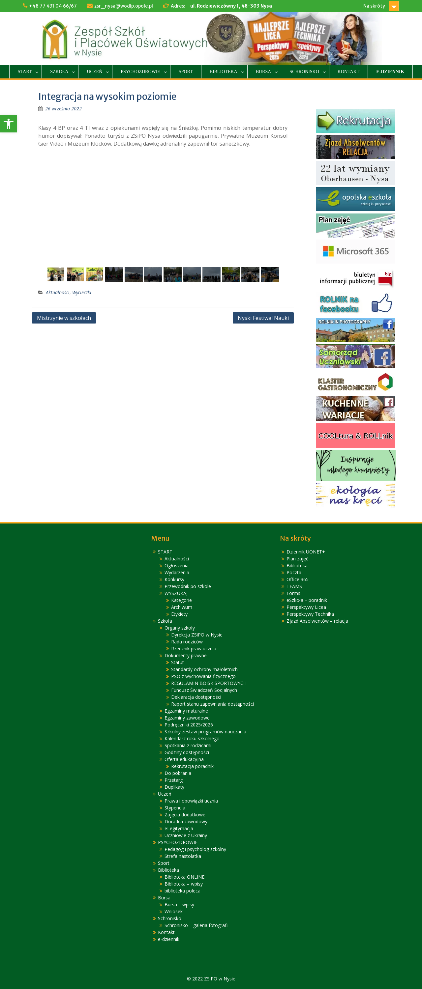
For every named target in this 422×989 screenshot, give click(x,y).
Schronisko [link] (304, 71)
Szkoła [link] (59, 71)
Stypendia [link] (175, 808)
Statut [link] (177, 663)
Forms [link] (293, 593)
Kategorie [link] (181, 600)
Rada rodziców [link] (187, 642)
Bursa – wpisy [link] (179, 905)
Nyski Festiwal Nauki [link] (263, 318)
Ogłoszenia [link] (177, 566)
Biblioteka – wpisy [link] (184, 884)
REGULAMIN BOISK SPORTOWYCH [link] (209, 683)
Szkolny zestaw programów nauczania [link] (205, 732)
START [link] (25, 71)
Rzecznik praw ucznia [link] (193, 649)
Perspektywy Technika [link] (310, 614)
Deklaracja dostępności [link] (196, 697)
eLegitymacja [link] (179, 829)
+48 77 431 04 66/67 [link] (53, 6)
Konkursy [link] (174, 580)
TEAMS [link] (294, 586)
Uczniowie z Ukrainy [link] (186, 836)
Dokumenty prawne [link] (186, 656)
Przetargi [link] (174, 780)
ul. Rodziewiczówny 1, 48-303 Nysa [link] (231, 6)
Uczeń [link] (94, 71)
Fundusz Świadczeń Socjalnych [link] (204, 690)
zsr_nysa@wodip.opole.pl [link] (123, 6)
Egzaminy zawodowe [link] (187, 718)
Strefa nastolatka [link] (183, 856)
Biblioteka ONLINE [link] (184, 877)
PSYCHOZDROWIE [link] (140, 71)
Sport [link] (186, 71)
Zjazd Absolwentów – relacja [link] (317, 621)
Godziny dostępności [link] (187, 752)
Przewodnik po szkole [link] (188, 586)
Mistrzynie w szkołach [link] (64, 318)
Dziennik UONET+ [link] (305, 552)
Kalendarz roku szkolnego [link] (192, 739)
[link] (8, 123)
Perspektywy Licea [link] (306, 607)
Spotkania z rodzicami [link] (188, 746)
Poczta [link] (293, 573)
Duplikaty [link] (174, 787)
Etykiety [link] (179, 614)
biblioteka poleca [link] (182, 891)
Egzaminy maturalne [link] (186, 711)
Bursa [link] (263, 71)
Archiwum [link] (181, 607)
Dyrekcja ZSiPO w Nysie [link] (197, 635)
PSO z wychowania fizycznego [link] (203, 676)
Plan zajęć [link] (297, 559)
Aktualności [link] (58, 293)
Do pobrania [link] (178, 773)
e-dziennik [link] (390, 71)
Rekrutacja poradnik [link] (192, 766)
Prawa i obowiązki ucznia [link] (191, 801)
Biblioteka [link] (223, 71)
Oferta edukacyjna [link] (184, 759)
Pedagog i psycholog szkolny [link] (195, 849)
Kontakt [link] (349, 71)
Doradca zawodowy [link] (186, 822)
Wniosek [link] (174, 912)
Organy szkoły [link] (180, 628)
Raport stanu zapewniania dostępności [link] (212, 704)
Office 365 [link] (297, 580)
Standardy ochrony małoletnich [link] (204, 669)
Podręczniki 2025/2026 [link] (189, 725)
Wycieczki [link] (81, 293)
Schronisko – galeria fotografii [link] (196, 925)
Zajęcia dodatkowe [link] (185, 815)
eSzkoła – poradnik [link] (306, 600)
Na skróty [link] (374, 6)
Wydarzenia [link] (177, 573)
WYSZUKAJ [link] (176, 593)
